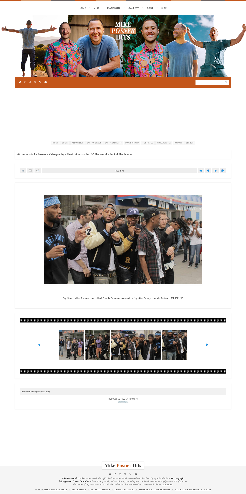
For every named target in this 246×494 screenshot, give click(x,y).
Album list (77, 142)
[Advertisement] (123, 113)
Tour (150, 8)
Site (164, 8)
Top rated (147, 142)
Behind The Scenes (121, 154)
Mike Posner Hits (55, 489)
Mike (96, 8)
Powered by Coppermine (154, 489)
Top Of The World (96, 154)
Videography (56, 154)
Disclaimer (79, 489)
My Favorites (164, 142)
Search (190, 142)
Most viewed (132, 142)
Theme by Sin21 (124, 489)
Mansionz (114, 8)
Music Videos (75, 154)
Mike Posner (38, 154)
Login (65, 142)
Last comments (113, 142)
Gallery (133, 8)
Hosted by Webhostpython (193, 489)
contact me (167, 484)
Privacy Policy (100, 489)
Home (82, 8)
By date (178, 142)
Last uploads (94, 142)
